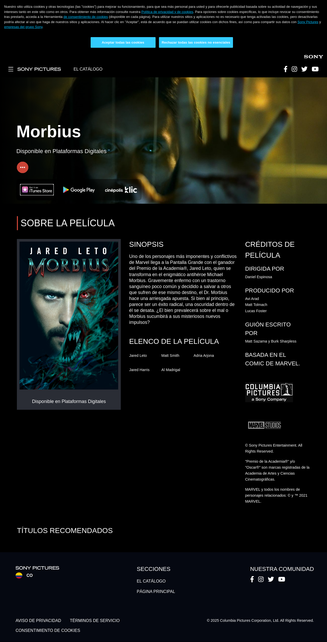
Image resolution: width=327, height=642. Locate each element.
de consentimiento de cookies (85, 17)
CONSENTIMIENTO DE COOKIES (48, 630)
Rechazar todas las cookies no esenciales (196, 42)
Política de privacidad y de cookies (167, 12)
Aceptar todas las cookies (123, 42)
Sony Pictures (307, 22)
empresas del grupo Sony (23, 27)
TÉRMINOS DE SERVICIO (95, 620)
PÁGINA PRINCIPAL (156, 591)
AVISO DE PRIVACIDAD (38, 620)
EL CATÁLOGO (88, 69)
